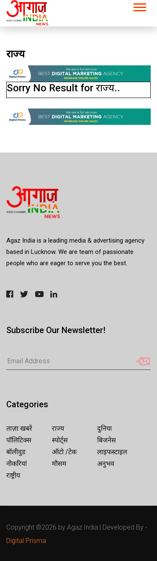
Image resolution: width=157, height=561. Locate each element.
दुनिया (104, 428)
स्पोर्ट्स (60, 440)
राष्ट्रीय (13, 475)
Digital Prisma (26, 541)
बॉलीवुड (16, 452)
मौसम (59, 464)
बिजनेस (106, 440)
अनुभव (105, 464)
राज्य (58, 428)
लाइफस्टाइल (112, 452)
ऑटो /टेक (64, 452)
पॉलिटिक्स (18, 440)
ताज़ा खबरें (19, 428)
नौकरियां (16, 464)
